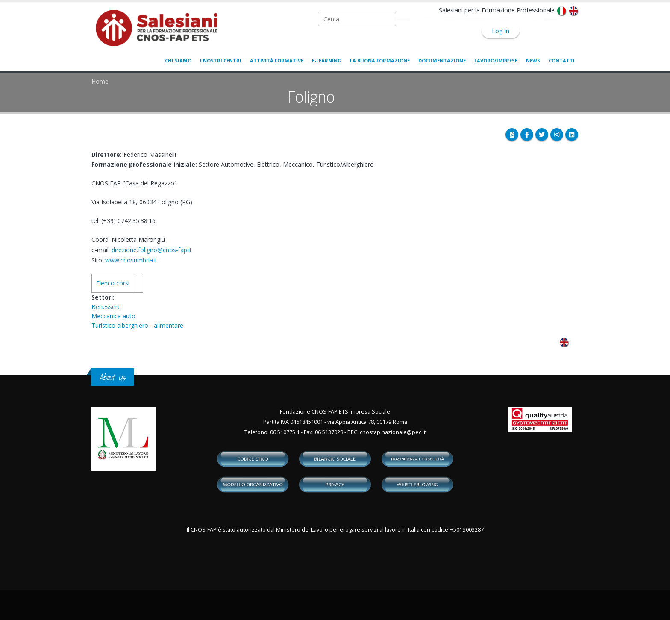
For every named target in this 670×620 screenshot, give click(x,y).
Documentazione (442, 60)
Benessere (106, 307)
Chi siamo (178, 60)
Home (100, 81)
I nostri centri (220, 60)
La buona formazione (380, 60)
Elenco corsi (112, 283)
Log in (500, 30)
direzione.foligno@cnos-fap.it (152, 250)
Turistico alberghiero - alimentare (137, 325)
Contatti (562, 60)
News (533, 60)
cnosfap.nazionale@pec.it (393, 432)
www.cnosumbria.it (131, 260)
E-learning (326, 60)
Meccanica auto (113, 316)
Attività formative (276, 60)
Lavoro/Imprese (495, 60)
